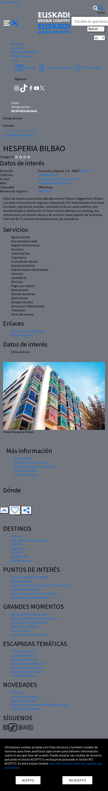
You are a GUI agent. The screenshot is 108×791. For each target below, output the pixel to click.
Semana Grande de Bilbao (29, 614)
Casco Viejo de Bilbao (25, 589)
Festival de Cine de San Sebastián (34, 618)
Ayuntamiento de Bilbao (28, 331)
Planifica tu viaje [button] (22, 56)
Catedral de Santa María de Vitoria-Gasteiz (40, 585)
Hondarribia (19, 556)
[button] (10, 23)
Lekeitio (17, 544)
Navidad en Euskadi (24, 626)
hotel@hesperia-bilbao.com (57, 179)
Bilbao (85, 171)
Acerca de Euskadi (23, 701)
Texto (101, 13)
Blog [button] (14, 60)
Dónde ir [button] (17, 44)
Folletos (25, 67)
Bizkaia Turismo (22, 335)
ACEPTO (28, 780)
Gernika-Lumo (21, 560)
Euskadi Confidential (25, 672)
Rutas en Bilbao (25, 474)
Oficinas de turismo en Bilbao (34, 466)
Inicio (15, 103)
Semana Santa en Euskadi (28, 635)
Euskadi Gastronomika (27, 667)
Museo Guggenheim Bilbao (29, 577)
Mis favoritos (87, 67)
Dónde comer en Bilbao (30, 462)
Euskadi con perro (23, 655)
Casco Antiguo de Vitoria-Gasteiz (34, 593)
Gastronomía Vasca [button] (24, 52)
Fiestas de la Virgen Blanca (29, 622)
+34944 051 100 (48, 175)
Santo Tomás (20, 630)
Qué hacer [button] (18, 48)
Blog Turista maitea (25, 697)
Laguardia (18, 548)
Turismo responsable (26, 709)
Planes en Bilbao (26, 470)
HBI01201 (44, 191)
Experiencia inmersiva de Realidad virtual (39, 705)
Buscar (95, 29)
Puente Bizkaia (21, 581)
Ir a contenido (9, 2)
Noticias (17, 692)
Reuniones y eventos (20, 135)
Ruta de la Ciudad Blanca (28, 663)
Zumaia (16, 552)
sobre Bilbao (23, 458)
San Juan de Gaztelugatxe (29, 540)
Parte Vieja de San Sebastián (30, 597)
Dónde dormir (20, 107)
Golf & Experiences (24, 676)
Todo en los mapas (54, 67)
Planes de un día (22, 651)
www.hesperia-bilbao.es (54, 183)
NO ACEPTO (77, 780)
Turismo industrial (24, 659)
